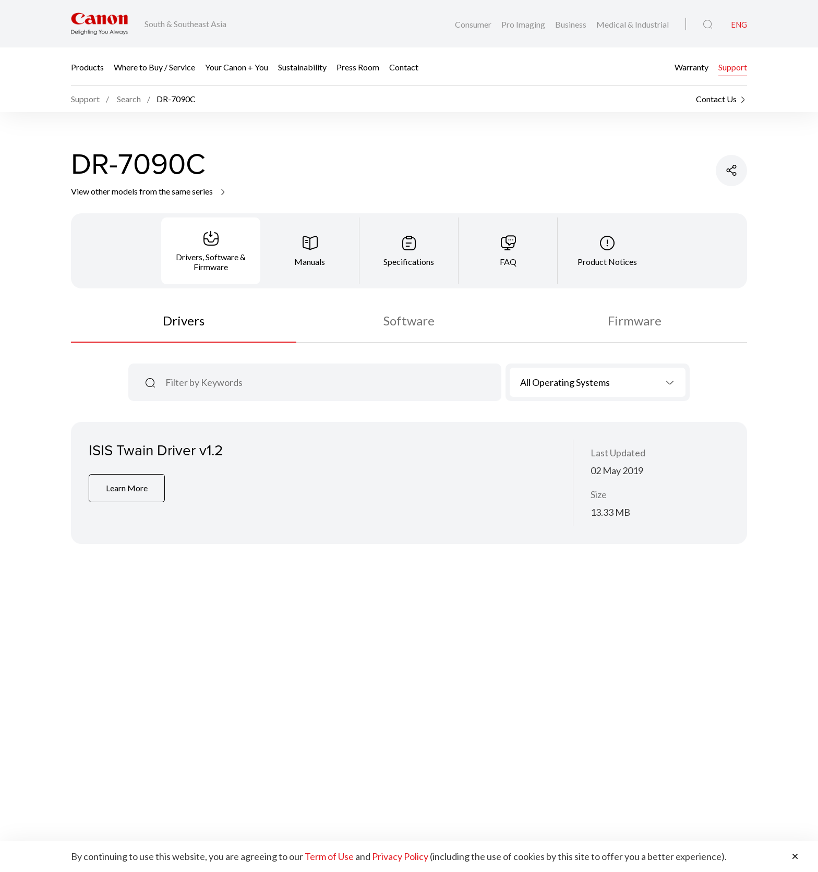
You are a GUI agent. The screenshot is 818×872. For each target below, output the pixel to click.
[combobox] (597, 382)
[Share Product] (731, 170)
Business (571, 24)
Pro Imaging (524, 24)
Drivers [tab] (183, 320)
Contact (403, 66)
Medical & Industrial (632, 24)
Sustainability (302, 66)
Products (87, 66)
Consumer (474, 24)
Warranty (691, 66)
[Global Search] (708, 24)
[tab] (210, 250)
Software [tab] (409, 320)
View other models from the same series (149, 191)
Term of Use (329, 856)
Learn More (127, 488)
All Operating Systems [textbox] (565, 382)
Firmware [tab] (634, 320)
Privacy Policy (400, 856)
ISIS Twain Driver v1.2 (156, 450)
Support (732, 66)
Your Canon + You (236, 66)
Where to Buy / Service (154, 66)
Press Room (357, 66)
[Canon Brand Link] (99, 24)
